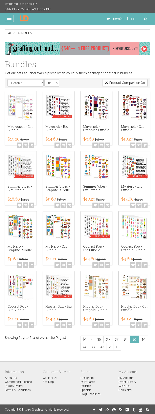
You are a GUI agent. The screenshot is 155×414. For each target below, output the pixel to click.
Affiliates (86, 386)
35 (99, 339)
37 (116, 339)
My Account (126, 377)
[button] (122, 19)
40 (143, 339)
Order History (127, 381)
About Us (11, 377)
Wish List (124, 386)
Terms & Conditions (18, 390)
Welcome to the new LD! (21, 3)
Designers (87, 377)
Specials (86, 390)
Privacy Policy (14, 386)
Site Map (48, 381)
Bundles (24, 33)
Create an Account (36, 9)
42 (93, 347)
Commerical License (18, 381)
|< (84, 339)
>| (117, 347)
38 (125, 339)
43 (102, 347)
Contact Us (50, 377)
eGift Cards (88, 381)
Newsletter (125, 390)
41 (84, 347)
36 (108, 339)
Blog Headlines (91, 394)
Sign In (10, 9)
